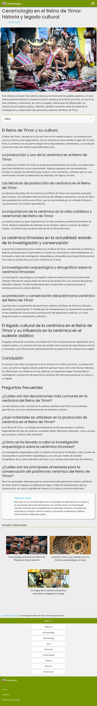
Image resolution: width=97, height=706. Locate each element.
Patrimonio (48, 671)
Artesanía (48, 649)
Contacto (6, 694)
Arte (48, 643)
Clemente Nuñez (14, 22)
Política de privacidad (11, 700)
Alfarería (49, 627)
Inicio (4, 689)
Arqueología (48, 638)
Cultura (48, 660)
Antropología (48, 632)
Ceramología (48, 655)
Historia (48, 666)
